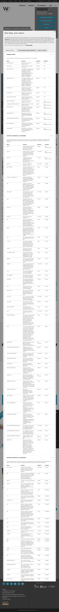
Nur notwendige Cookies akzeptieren (26, 50)
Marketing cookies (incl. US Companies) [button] (16, 457)
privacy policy (29, 45)
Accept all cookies (42, 50)
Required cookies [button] (11, 54)
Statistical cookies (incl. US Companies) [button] (16, 135)
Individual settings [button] (10, 50)
